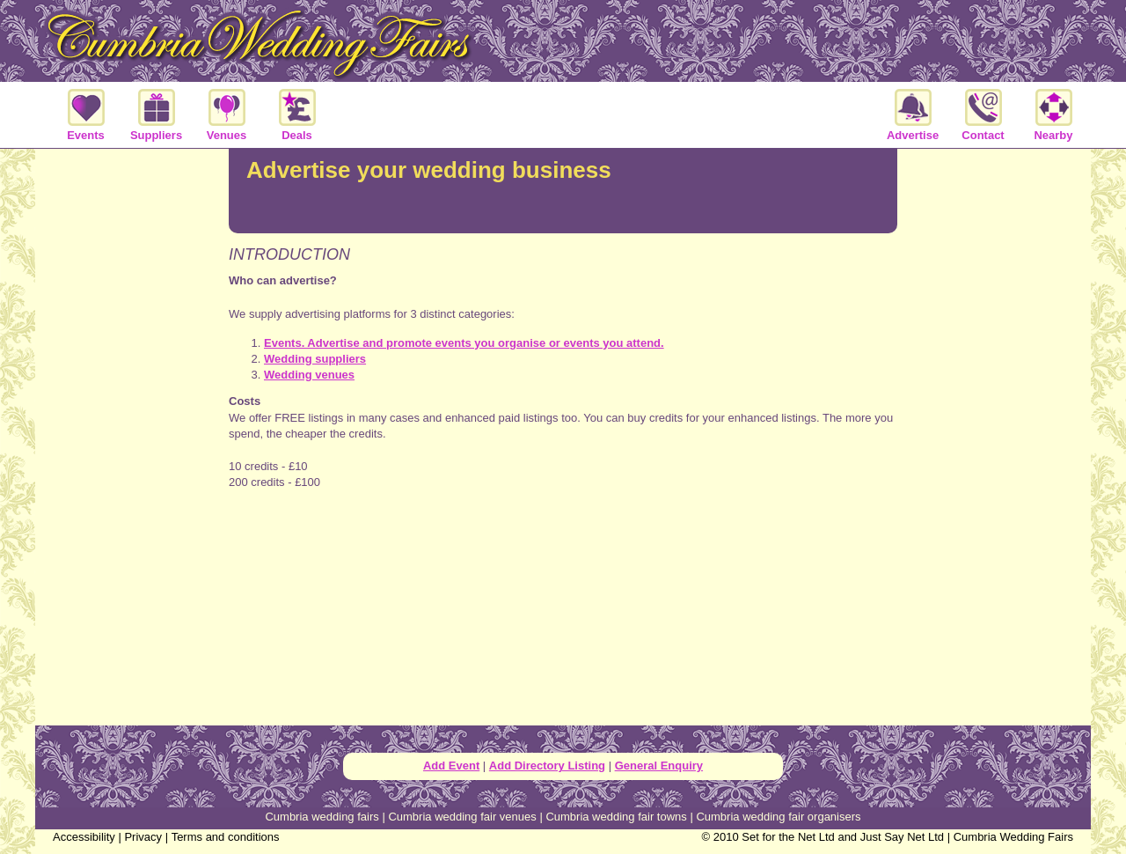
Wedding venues (309, 374)
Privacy (143, 836)
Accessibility (84, 836)
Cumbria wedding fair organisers (778, 816)
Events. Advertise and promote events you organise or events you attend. (464, 343)
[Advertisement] (563, 548)
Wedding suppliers (315, 358)
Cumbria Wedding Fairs (1013, 836)
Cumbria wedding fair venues (462, 816)
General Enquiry (659, 765)
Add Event (451, 765)
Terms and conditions (226, 836)
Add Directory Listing (547, 765)
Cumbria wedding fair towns (615, 816)
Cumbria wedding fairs (321, 816)
